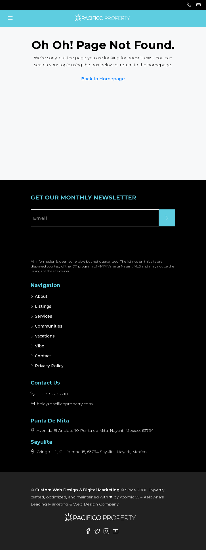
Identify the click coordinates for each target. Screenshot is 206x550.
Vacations (45, 336)
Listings (43, 306)
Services (43, 316)
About (41, 296)
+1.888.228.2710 (52, 393)
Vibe (39, 346)
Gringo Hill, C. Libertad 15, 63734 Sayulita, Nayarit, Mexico (92, 451)
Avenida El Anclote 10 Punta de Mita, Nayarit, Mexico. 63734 (95, 430)
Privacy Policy (49, 365)
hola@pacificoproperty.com (65, 403)
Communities (48, 326)
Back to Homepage (103, 78)
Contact (43, 355)
